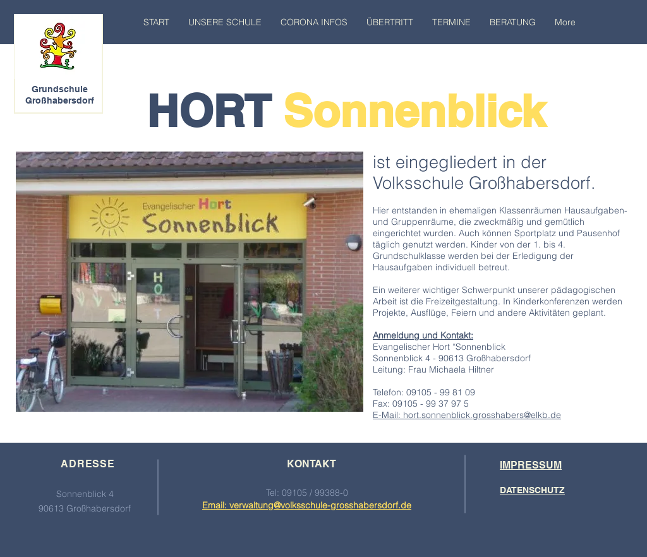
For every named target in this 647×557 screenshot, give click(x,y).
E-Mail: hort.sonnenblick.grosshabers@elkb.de (467, 415)
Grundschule (60, 89)
